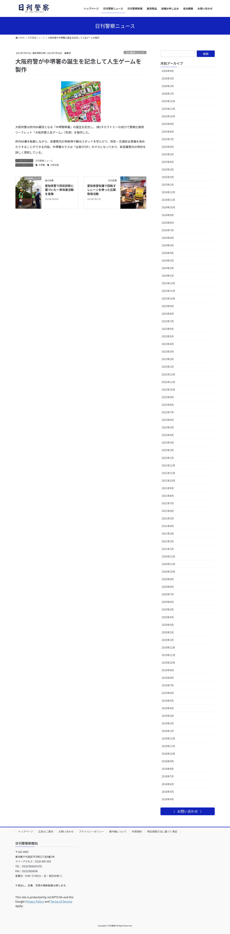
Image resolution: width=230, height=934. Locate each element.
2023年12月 (168, 283)
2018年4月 (168, 799)
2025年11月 (168, 108)
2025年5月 (168, 154)
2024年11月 (168, 200)
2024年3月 (168, 260)
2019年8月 (168, 678)
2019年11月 (168, 655)
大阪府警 (54, 164)
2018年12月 (168, 738)
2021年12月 (168, 465)
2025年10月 (168, 116)
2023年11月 (168, 291)
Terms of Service (61, 901)
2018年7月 (168, 776)
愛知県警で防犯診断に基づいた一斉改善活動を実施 (59, 189)
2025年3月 (168, 169)
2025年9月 (168, 124)
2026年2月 (168, 86)
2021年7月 (168, 503)
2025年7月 (168, 139)
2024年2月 (168, 268)
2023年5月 (168, 336)
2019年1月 (168, 731)
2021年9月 (168, 488)
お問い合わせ (66, 831)
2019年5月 (168, 700)
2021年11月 (168, 473)
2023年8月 (168, 313)
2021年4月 (168, 526)
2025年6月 (168, 147)
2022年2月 (168, 450)
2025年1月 (168, 184)
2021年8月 (168, 495)
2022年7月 (168, 412)
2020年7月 (168, 594)
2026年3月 (168, 78)
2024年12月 (168, 192)
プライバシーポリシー (91, 831)
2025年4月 (168, 162)
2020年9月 (168, 579)
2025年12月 (168, 101)
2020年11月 (168, 564)
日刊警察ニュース (135, 52)
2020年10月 (168, 571)
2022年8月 (168, 404)
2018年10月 (168, 753)
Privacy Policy (34, 901)
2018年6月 (168, 784)
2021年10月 (168, 480)
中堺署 (41, 164)
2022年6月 (168, 420)
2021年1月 (168, 549)
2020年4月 (168, 617)
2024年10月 (168, 207)
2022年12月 (168, 374)
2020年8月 (168, 586)
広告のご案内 (45, 831)
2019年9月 (168, 670)
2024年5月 (168, 245)
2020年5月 (168, 609)
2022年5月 (168, 427)
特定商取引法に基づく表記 (162, 831)
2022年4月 (168, 435)
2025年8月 (168, 131)
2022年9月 (168, 397)
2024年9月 (168, 215)
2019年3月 (168, 716)
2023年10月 (168, 298)
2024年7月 (168, 230)
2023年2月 (168, 359)
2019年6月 (168, 693)
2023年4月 (168, 344)
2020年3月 (168, 625)
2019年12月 (168, 647)
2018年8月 (168, 769)
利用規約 (137, 831)
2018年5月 (168, 791)
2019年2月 (168, 723)
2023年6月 (168, 329)
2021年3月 (168, 533)
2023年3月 (168, 351)
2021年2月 (168, 541)
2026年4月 (168, 71)
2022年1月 (168, 458)
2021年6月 (168, 511)
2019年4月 (168, 708)
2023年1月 (168, 366)
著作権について (118, 831)
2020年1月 (168, 640)
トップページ (25, 831)
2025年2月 (168, 177)
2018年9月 (168, 761)
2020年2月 (168, 632)
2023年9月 (168, 306)
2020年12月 (168, 556)
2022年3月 (168, 442)
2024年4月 (168, 253)
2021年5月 (168, 518)
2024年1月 (168, 275)
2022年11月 (168, 382)
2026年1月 (168, 93)
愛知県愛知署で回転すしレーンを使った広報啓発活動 (101, 189)
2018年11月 (168, 746)
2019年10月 (168, 662)
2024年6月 (168, 238)
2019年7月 (168, 685)
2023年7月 (168, 321)
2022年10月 (168, 389)
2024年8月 (168, 222)
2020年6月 (168, 602)
